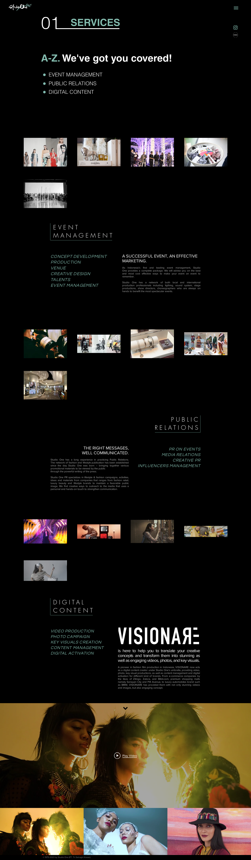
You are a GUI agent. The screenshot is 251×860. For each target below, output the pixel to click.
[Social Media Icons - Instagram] (235, 27)
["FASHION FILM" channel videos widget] (125, 779)
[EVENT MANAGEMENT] (80, 74)
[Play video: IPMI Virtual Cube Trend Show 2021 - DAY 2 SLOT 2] (125, 755)
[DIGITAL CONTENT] (90, 92)
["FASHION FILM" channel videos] (125, 831)
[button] (236, 8)
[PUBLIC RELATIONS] (73, 83)
